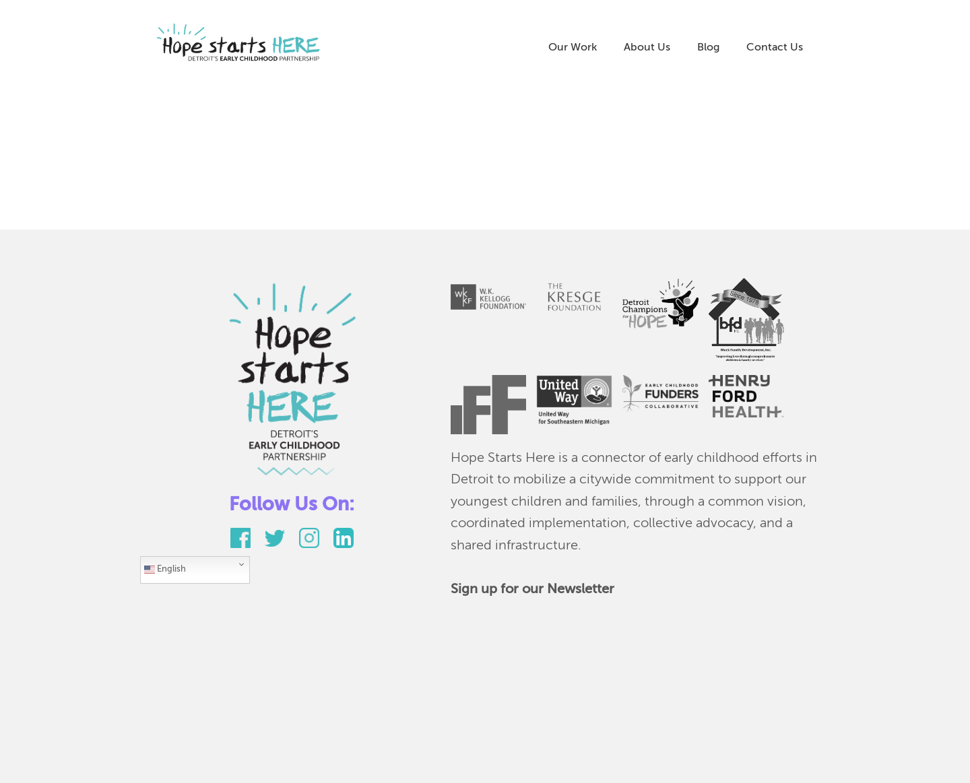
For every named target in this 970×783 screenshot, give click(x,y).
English (165, 569)
